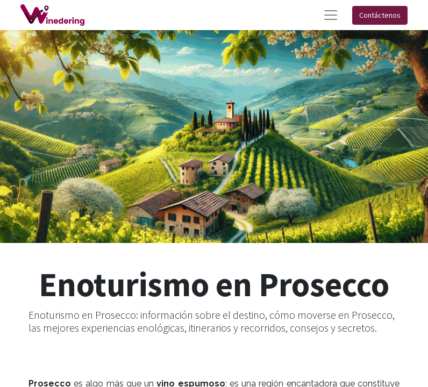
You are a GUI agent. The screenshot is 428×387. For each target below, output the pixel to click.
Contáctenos (380, 15)
